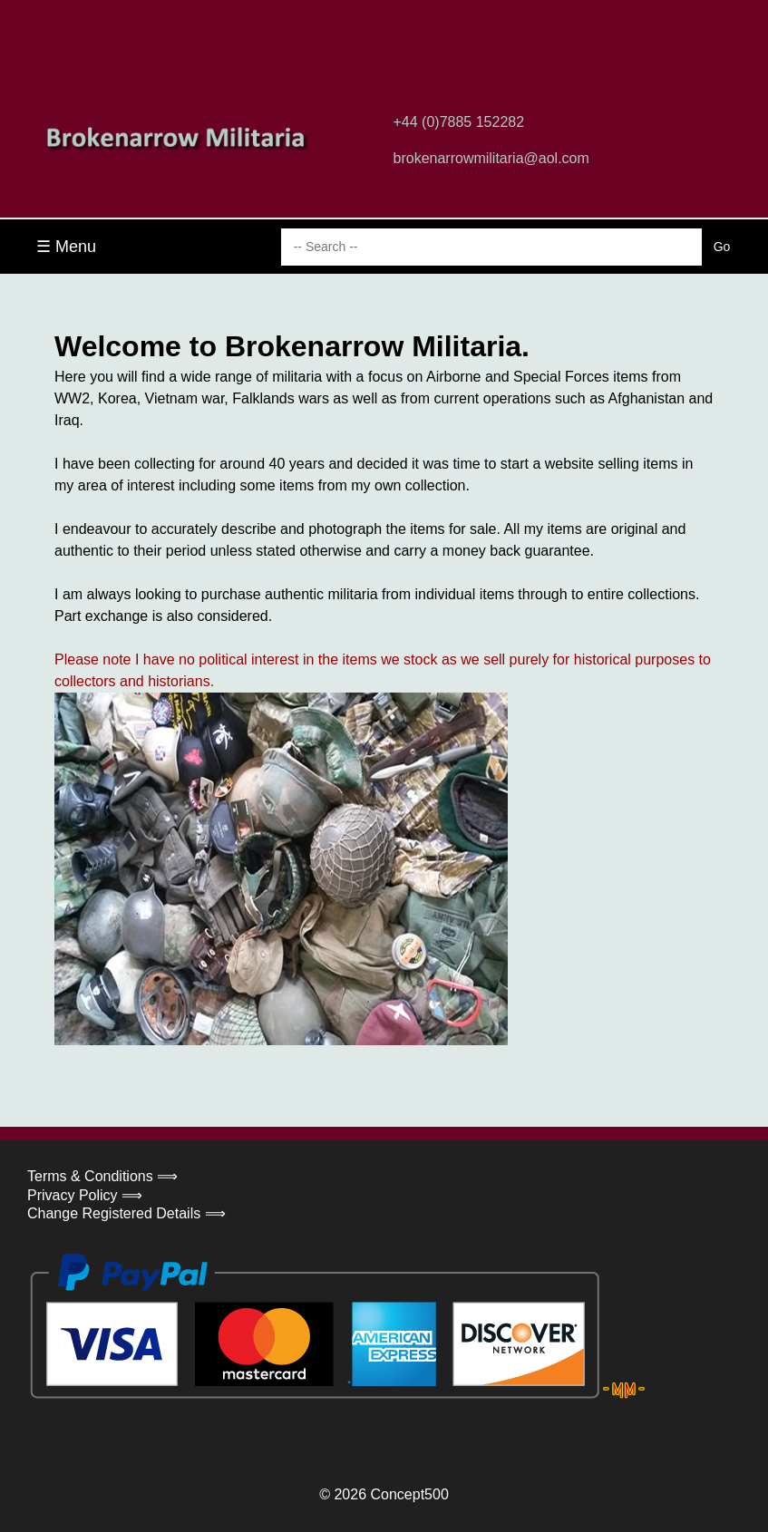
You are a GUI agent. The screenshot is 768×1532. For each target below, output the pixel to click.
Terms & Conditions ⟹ (102, 1176)
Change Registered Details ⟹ (126, 1213)
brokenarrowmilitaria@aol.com (491, 158)
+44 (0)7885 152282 (459, 122)
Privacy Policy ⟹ (84, 1195)
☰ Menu (66, 247)
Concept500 (409, 1494)
